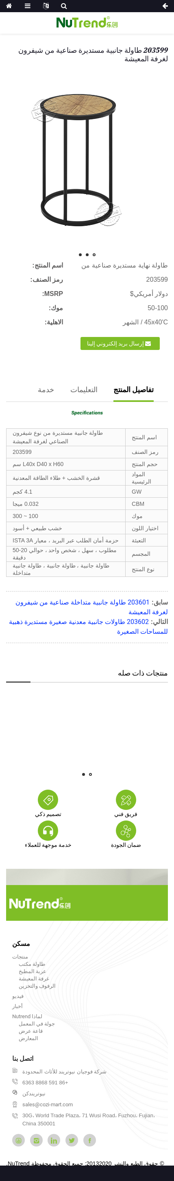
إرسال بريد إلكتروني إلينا (115, 343)
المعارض (28, 1038)
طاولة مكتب (32, 964)
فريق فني (125, 814)
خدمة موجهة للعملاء (48, 845)
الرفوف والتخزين (37, 986)
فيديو (18, 996)
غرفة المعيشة (34, 979)
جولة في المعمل (37, 1024)
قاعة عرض (31, 1031)
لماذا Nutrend (27, 1016)
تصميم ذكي (48, 814)
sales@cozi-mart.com (47, 1104)
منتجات (20, 957)
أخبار (17, 1006)
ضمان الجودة (126, 845)
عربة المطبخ (32, 971)
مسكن (21, 944)
